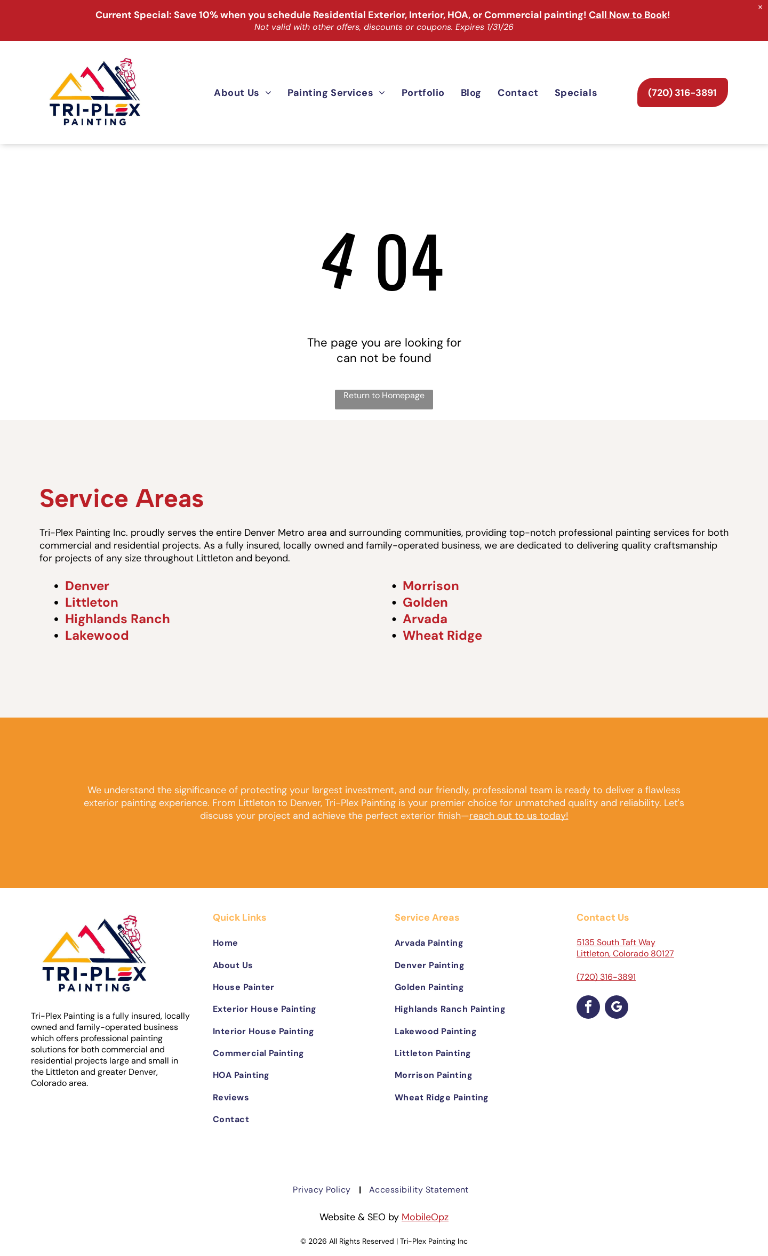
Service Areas (121, 497)
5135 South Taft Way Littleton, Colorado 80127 (625, 948)
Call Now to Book (628, 15)
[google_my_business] (616, 1008)
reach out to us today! (519, 815)
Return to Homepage (384, 395)
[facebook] (588, 1008)
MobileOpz (425, 1217)
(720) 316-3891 (606, 977)
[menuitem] (242, 92)
